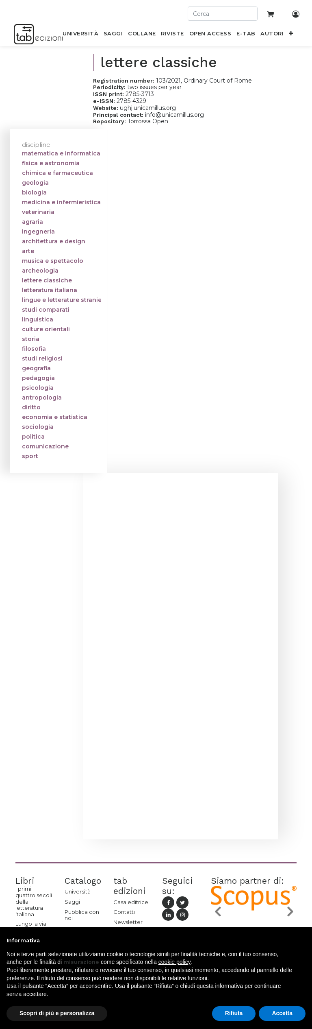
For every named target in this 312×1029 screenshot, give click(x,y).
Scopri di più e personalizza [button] (57, 1013)
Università (78, 891)
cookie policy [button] (174, 962)
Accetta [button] (282, 1013)
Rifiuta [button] (234, 1013)
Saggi (72, 901)
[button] (291, 35)
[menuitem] (80, 35)
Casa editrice (130, 902)
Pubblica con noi (82, 915)
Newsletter (128, 922)
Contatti (124, 912)
